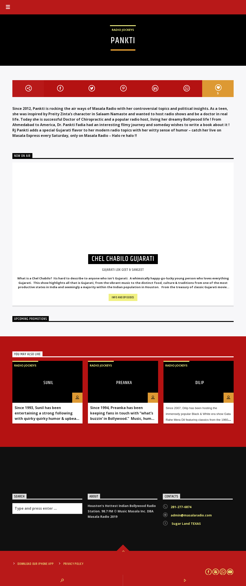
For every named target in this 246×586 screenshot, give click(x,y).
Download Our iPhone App (36, 563)
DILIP (199, 382)
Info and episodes (123, 297)
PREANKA (124, 382)
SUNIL (48, 382)
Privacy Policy (73, 563)
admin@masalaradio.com (191, 515)
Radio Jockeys (123, 30)
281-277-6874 (181, 507)
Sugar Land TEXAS (186, 523)
